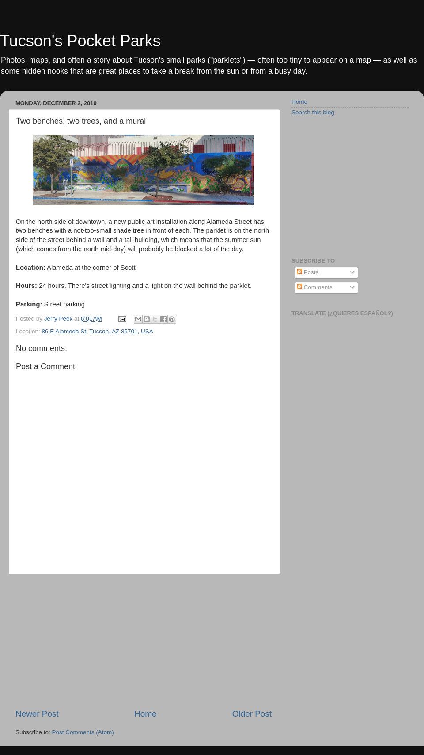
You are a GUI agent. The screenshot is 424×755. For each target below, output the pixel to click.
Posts (308, 272)
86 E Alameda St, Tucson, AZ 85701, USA (97, 331)
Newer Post (37, 713)
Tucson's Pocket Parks (80, 41)
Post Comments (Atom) (83, 732)
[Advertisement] (143, 641)
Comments (315, 287)
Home (145, 713)
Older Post (252, 713)
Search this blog (313, 112)
